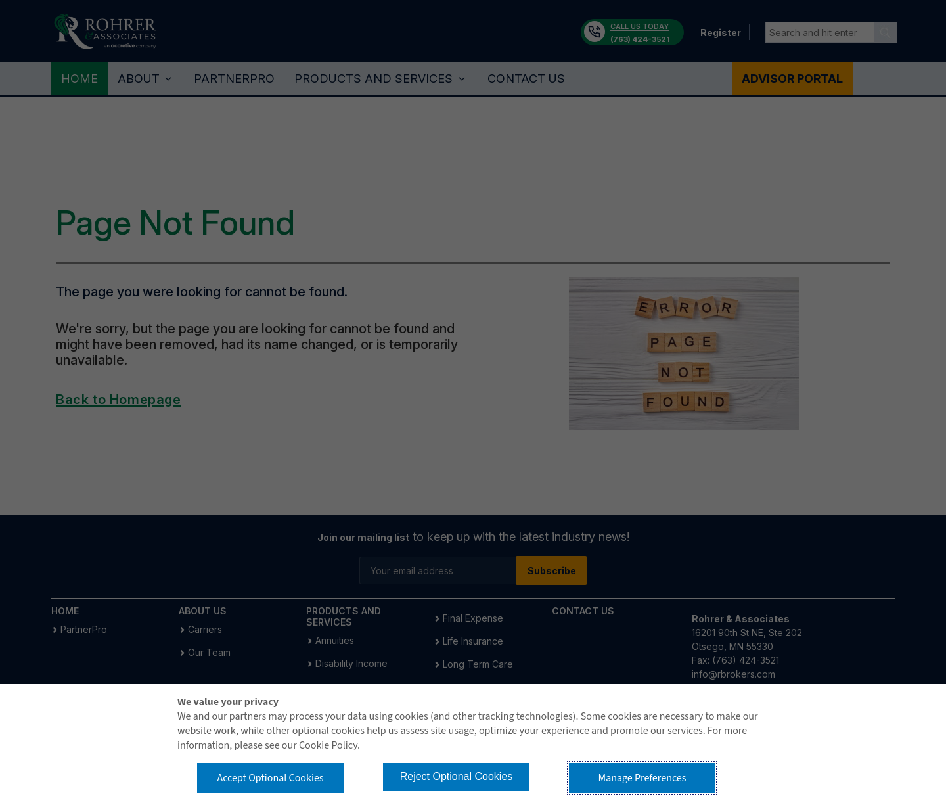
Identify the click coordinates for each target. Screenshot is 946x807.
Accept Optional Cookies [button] (270, 778)
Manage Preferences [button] (642, 778)
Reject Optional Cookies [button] (456, 776)
